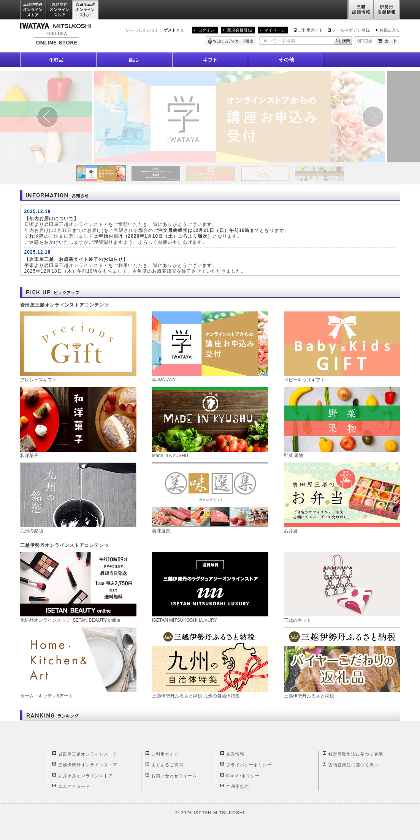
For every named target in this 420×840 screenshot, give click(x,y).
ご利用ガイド (310, 30)
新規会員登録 (239, 30)
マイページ (274, 30)
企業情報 (235, 754)
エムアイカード (74, 786)
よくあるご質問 (167, 764)
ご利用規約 (237, 786)
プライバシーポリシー (249, 764)
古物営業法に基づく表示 (353, 764)
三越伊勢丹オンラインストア (33, 10)
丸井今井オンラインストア (60, 10)
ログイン (206, 30)
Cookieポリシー (243, 775)
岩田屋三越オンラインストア (86, 10)
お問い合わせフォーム (174, 775)
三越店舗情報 (360, 10)
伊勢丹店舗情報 (387, 10)
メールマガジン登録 (351, 30)
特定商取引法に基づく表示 (355, 754)
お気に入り (389, 30)
